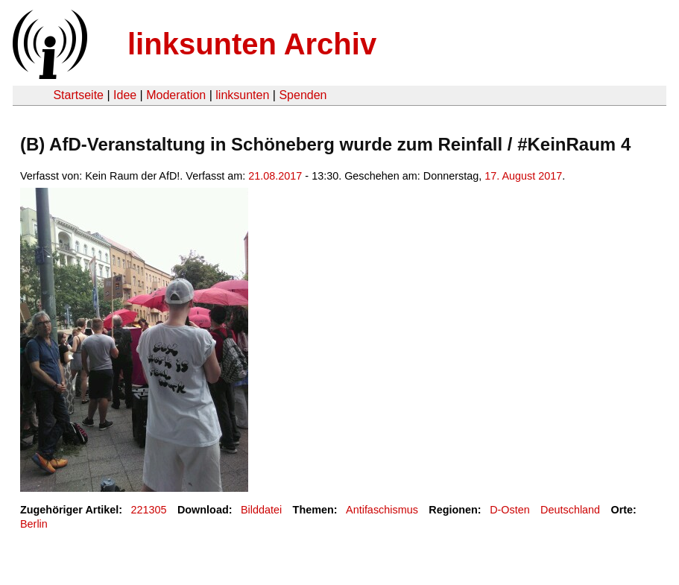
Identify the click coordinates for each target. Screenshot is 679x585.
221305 (149, 510)
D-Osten (510, 510)
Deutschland (570, 510)
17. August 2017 (523, 176)
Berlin (34, 524)
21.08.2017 (275, 176)
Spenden (302, 95)
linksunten (242, 95)
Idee (124, 95)
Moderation (176, 95)
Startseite (78, 95)
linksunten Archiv (251, 44)
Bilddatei (261, 510)
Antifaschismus (382, 510)
